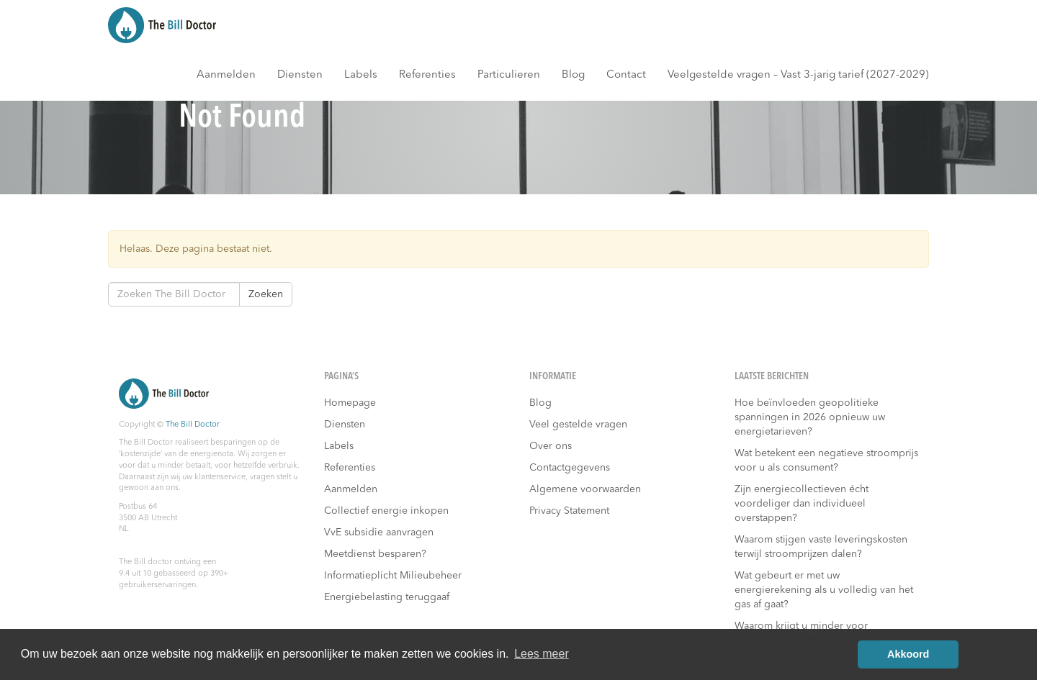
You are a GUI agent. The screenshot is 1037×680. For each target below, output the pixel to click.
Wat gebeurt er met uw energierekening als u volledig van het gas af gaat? (824, 590)
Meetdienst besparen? (375, 554)
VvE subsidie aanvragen (379, 532)
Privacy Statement (569, 511)
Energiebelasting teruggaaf (386, 597)
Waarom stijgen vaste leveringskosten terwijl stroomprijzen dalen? (821, 547)
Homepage (350, 403)
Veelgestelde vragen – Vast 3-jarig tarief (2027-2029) (798, 75)
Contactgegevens (569, 468)
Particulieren (508, 75)
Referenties (427, 75)
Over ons (550, 446)
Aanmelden (226, 75)
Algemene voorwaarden (585, 489)
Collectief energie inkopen (386, 511)
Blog (573, 75)
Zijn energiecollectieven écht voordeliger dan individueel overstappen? (801, 503)
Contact (626, 75)
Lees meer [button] (541, 654)
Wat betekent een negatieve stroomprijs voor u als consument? (826, 460)
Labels (360, 75)
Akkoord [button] (908, 654)
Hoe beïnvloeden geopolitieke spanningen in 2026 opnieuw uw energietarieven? (810, 417)
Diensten (300, 75)
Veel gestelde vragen (578, 425)
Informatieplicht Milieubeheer (393, 576)
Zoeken (265, 294)
